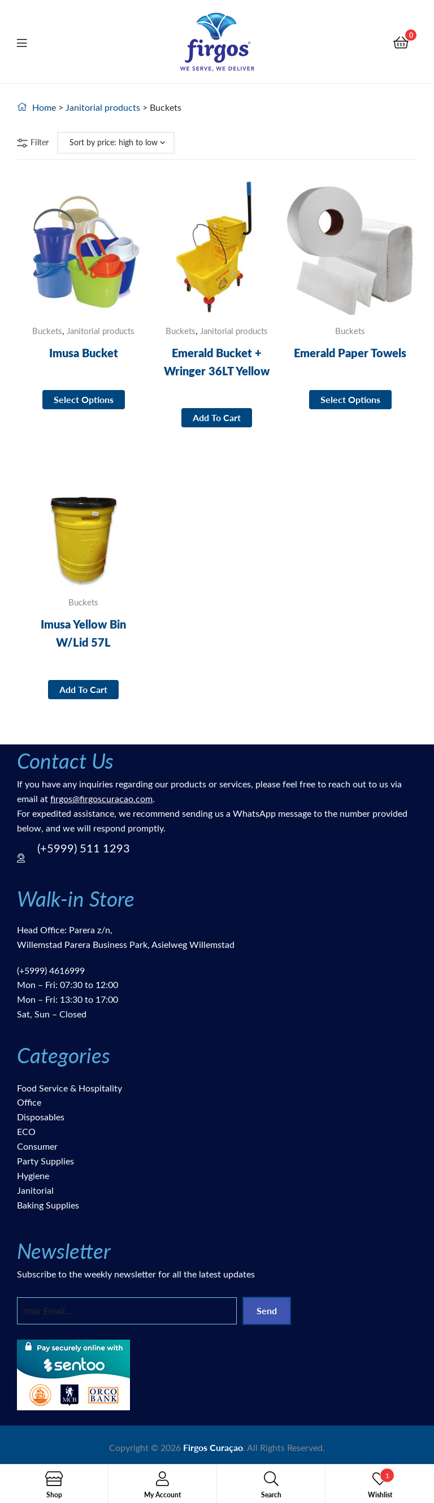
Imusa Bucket (83, 353)
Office (29, 1102)
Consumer (37, 1146)
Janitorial (35, 1190)
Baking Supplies (48, 1205)
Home (44, 107)
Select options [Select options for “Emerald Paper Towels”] (350, 399)
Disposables (40, 1117)
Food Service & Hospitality (69, 1088)
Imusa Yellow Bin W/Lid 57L (83, 633)
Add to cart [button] (217, 417)
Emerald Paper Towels (350, 353)
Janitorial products (103, 107)
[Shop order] (116, 143)
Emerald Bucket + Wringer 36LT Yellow (217, 362)
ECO (26, 1131)
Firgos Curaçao (213, 1447)
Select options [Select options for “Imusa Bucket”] (84, 399)
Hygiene (33, 1175)
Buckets (47, 330)
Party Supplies (45, 1161)
